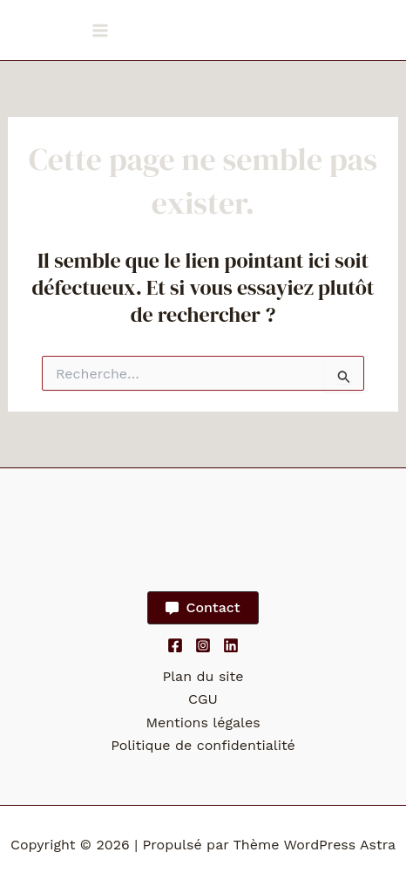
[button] (202, 607)
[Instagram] (203, 645)
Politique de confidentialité (203, 745)
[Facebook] (175, 645)
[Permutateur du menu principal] (100, 30)
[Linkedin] (231, 645)
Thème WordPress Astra (314, 844)
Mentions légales (202, 722)
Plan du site (202, 676)
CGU (203, 699)
